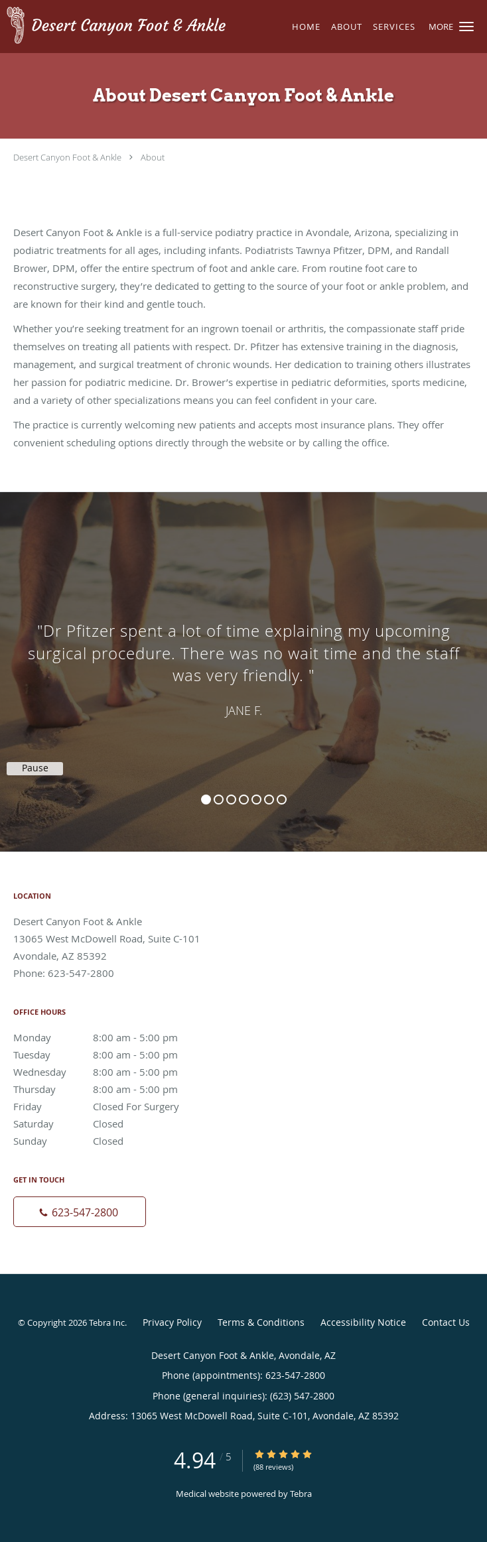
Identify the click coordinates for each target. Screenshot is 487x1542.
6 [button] (269, 799)
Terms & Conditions (261, 1322)
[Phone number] (79, 1211)
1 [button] (206, 799)
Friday (109, 1106)
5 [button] (256, 799)
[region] (243, 659)
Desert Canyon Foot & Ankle (67, 157)
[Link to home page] (157, 26)
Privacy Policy (172, 1322)
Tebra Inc (107, 1322)
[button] (466, 26)
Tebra (301, 1494)
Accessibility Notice (363, 1322)
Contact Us (446, 1322)
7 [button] (281, 799)
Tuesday (109, 1054)
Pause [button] (35, 768)
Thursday (109, 1089)
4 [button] (243, 799)
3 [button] (231, 799)
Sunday (109, 1140)
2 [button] (218, 799)
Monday (109, 1037)
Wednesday (109, 1071)
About (153, 157)
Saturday (109, 1123)
